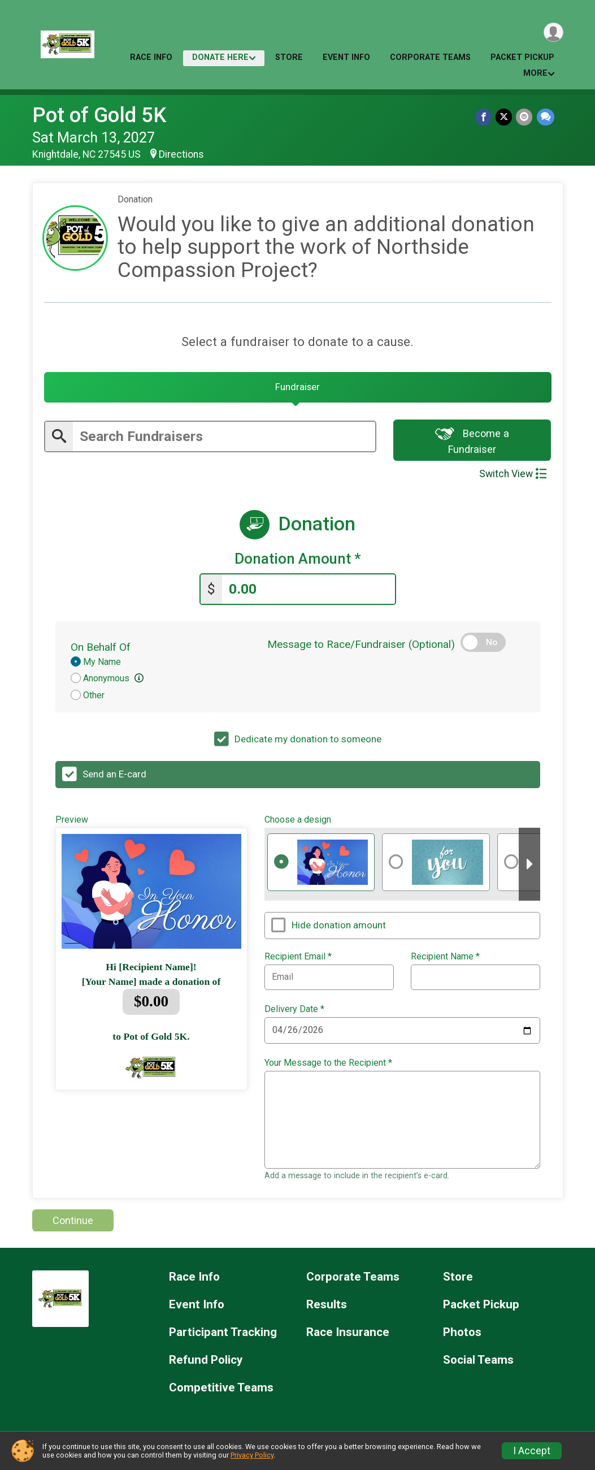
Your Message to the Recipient (328, 1066)
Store (289, 57)
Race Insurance (347, 1335)
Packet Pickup (522, 57)
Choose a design (297, 823)
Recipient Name (445, 960)
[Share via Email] (525, 117)
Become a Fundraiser (472, 444)
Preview (71, 823)
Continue (73, 1224)
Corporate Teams (430, 57)
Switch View (512, 478)
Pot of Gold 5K (99, 115)
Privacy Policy (252, 1455)
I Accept (531, 1450)
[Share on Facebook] (485, 117)
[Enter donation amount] (308, 592)
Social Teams (478, 1363)
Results (326, 1308)
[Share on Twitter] (505, 117)
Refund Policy (205, 1363)
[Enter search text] (224, 440)
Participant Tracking (223, 1335)
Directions (181, 154)
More (535, 73)
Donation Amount (297, 563)
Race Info (151, 57)
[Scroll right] (529, 867)
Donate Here (220, 57)
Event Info (346, 57)
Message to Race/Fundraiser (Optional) (361, 648)
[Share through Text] (545, 117)
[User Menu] (552, 33)
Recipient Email (298, 960)
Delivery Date (294, 1013)
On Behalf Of (101, 650)
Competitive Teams (221, 1391)
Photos (462, 1335)
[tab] (297, 389)
